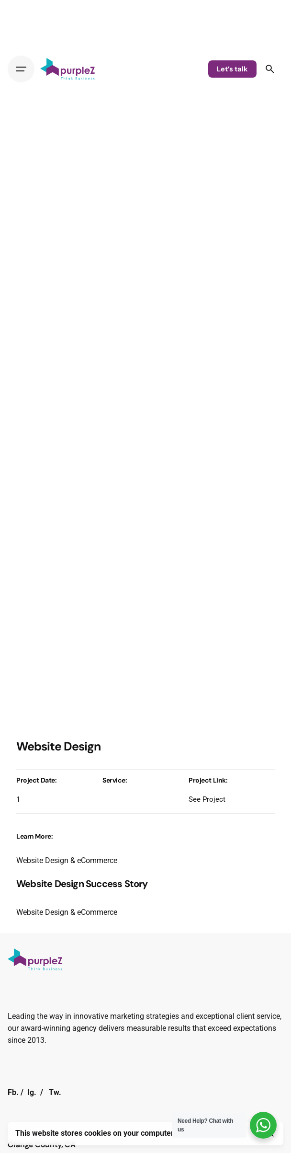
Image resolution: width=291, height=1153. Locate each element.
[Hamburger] (21, 69)
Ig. (31, 1092)
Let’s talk (232, 69)
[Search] (270, 69)
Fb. (13, 1092)
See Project (207, 799)
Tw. (55, 1092)
